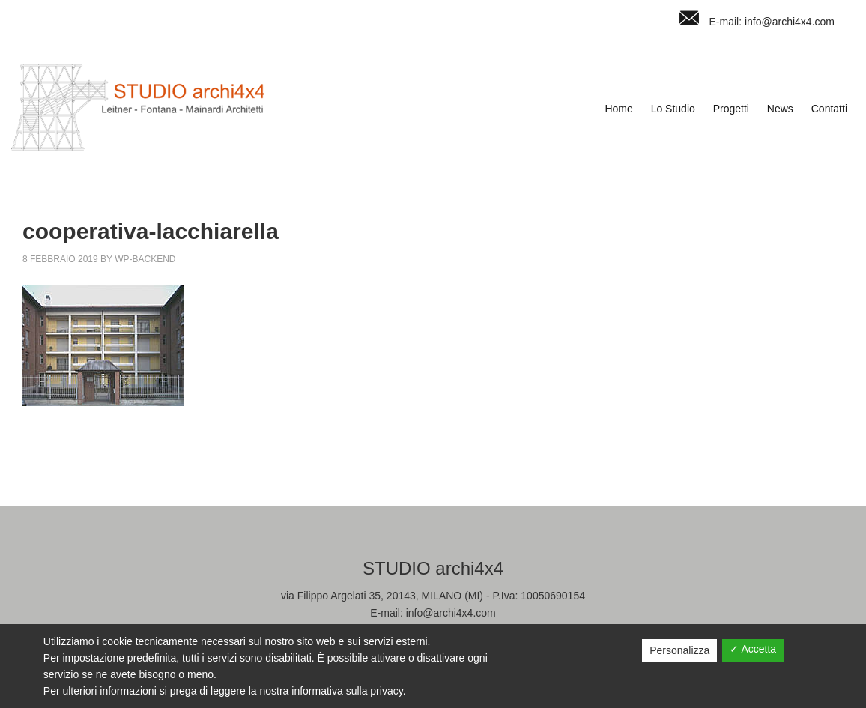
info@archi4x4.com (790, 22)
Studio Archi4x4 (137, 107)
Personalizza (679, 650)
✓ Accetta (753, 649)
